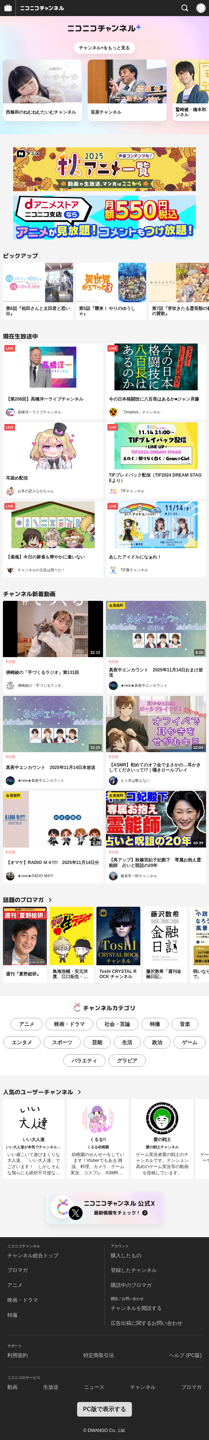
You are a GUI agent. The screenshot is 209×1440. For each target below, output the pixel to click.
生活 (127, 1042)
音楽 (185, 1024)
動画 (12, 1387)
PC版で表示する (104, 1409)
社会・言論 (117, 1024)
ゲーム (189, 1042)
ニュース (94, 1387)
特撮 (155, 1024)
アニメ (26, 1024)
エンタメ (22, 1042)
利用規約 (17, 1355)
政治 (157, 1042)
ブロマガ (17, 1270)
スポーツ (62, 1042)
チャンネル (143, 1387)
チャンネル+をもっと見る (104, 47)
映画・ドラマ (69, 1024)
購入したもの (126, 1255)
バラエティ (84, 1061)
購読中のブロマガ (131, 1285)
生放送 (50, 1387)
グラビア (127, 1061)
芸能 (97, 1042)
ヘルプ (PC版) (185, 1355)
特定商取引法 (98, 1355)
